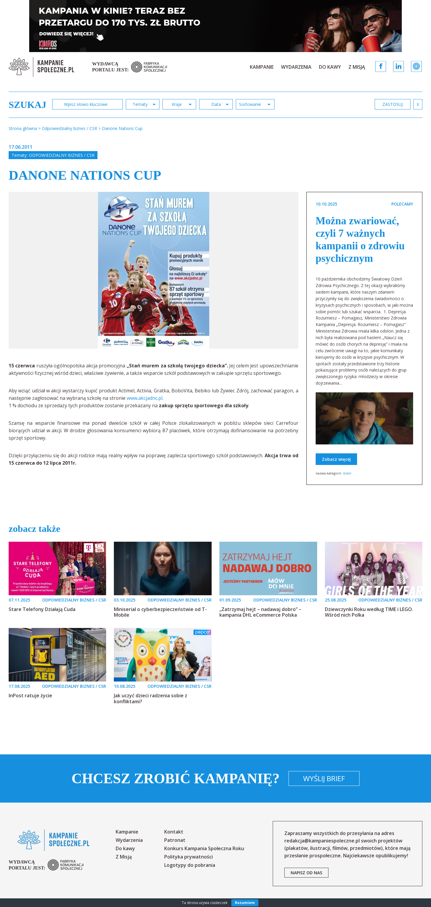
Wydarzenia (296, 67)
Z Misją (356, 67)
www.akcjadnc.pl (144, 398)
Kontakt (173, 831)
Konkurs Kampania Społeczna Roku (204, 848)
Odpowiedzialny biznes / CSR (61, 155)
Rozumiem (245, 902)
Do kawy (330, 67)
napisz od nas (306, 872)
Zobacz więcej (336, 459)
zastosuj (392, 104)
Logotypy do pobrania (189, 865)
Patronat (174, 840)
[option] (154, 270)
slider (347, 473)
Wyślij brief (324, 778)
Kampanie (262, 67)
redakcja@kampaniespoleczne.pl (322, 840)
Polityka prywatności (188, 856)
